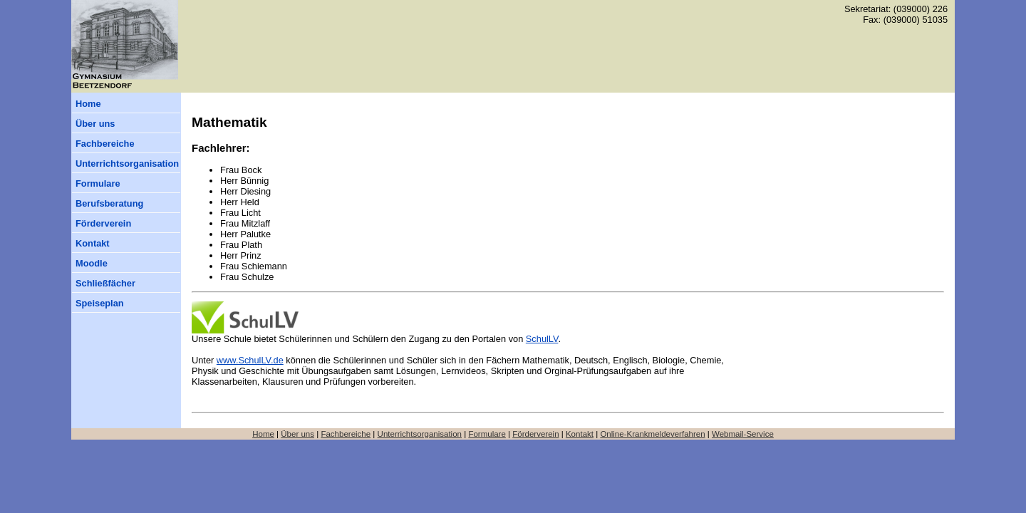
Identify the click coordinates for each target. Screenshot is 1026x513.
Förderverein (103, 223)
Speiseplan (100, 303)
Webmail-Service (743, 434)
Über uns (95, 123)
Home (88, 103)
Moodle (92, 263)
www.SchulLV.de (250, 360)
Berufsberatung (109, 203)
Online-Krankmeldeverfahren (652, 434)
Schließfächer (105, 283)
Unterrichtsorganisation (127, 163)
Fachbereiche (105, 143)
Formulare (98, 183)
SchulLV (542, 338)
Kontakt (93, 243)
